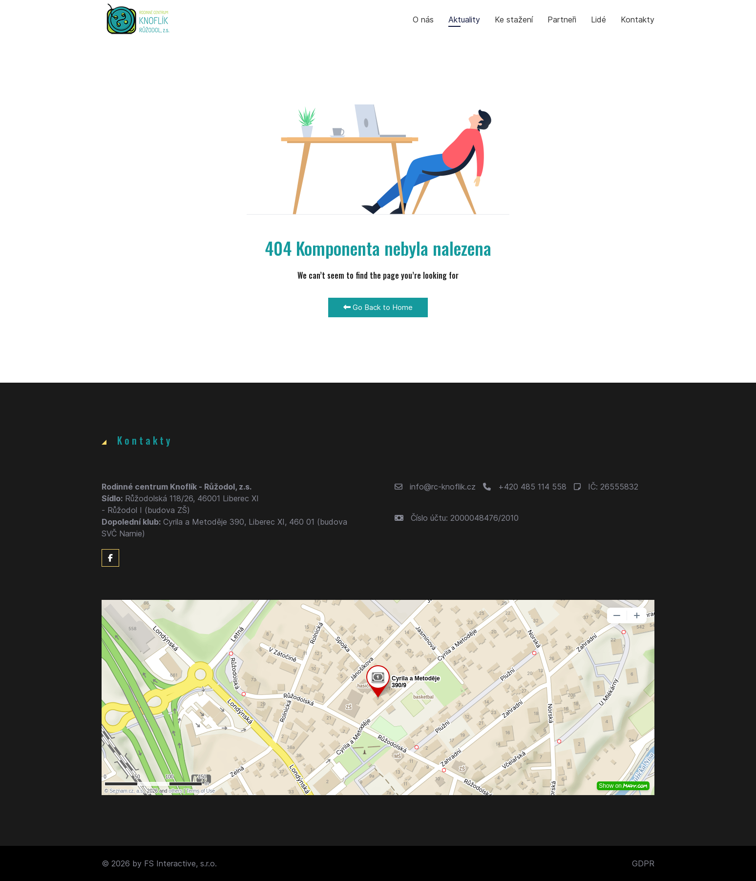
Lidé (598, 19)
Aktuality (464, 19)
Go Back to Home (378, 307)
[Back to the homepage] (138, 19)
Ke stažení (514, 19)
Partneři (561, 19)
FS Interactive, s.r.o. (180, 863)
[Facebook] (110, 558)
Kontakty (637, 19)
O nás (423, 19)
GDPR (643, 863)
